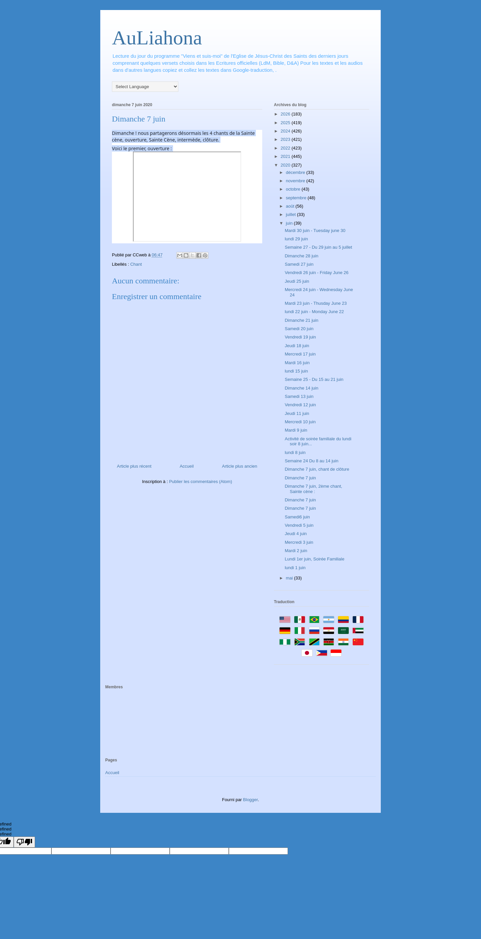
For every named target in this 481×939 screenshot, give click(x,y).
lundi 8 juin (295, 452)
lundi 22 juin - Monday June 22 (314, 311)
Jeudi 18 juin (297, 345)
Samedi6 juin (297, 516)
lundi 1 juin (295, 567)
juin (290, 223)
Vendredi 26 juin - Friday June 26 (316, 272)
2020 (286, 165)
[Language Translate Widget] (145, 86)
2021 (286, 156)
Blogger (250, 799)
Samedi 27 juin (299, 264)
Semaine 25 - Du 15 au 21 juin (314, 379)
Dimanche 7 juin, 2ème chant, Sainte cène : (313, 489)
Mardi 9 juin (296, 430)
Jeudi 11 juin (297, 413)
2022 (286, 148)
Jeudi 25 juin (297, 281)
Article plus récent (134, 466)
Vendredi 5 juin (299, 525)
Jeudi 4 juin (296, 533)
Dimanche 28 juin (301, 255)
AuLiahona (157, 38)
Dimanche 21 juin (301, 320)
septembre (297, 197)
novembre (296, 180)
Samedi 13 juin (299, 396)
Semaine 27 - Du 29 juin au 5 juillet (318, 247)
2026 (286, 113)
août (291, 206)
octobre (294, 189)
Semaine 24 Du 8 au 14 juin (311, 460)
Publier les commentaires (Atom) (200, 481)
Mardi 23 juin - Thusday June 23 (315, 303)
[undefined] (24, 842)
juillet (291, 214)
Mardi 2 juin (296, 550)
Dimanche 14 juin (301, 388)
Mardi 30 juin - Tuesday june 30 (315, 230)
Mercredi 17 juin (300, 354)
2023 (286, 139)
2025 (286, 122)
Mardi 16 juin (297, 362)
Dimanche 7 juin (300, 477)
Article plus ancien (240, 466)
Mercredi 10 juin (300, 421)
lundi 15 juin (296, 371)
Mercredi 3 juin (299, 542)
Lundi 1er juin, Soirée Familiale (314, 558)
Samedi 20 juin (299, 328)
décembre (296, 172)
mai (290, 577)
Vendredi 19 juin (300, 336)
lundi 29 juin (296, 238)
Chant (136, 264)
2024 (286, 131)
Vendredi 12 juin (300, 404)
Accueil (187, 466)
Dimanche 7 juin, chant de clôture (317, 469)
